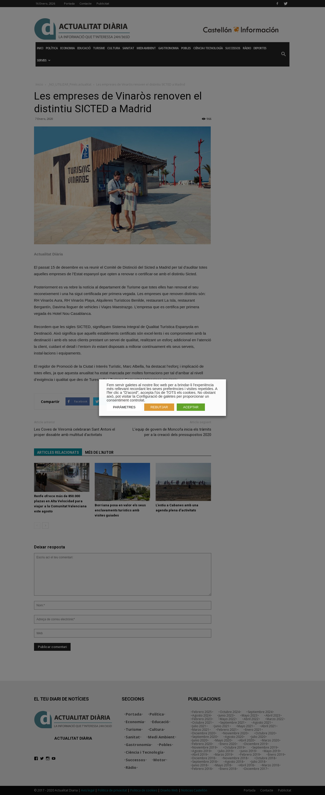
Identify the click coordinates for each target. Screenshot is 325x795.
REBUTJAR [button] (159, 407)
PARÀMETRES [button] (124, 407)
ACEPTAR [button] (190, 407)
